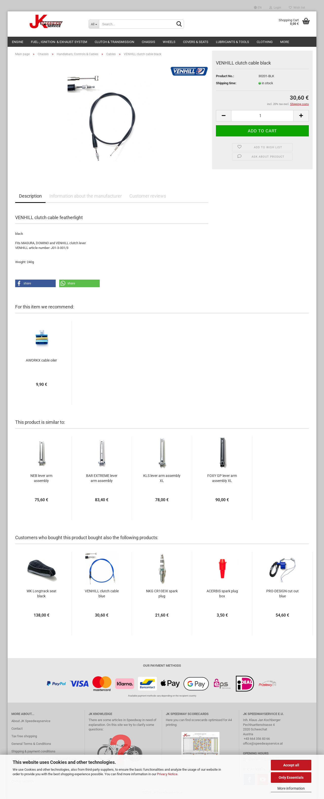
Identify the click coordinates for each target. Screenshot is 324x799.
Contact (17, 728)
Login (275, 7)
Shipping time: (226, 83)
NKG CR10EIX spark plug (162, 593)
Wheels (169, 42)
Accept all (291, 765)
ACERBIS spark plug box (222, 593)
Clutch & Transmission (114, 42)
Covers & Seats (195, 42)
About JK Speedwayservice (30, 721)
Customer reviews (147, 196)
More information (291, 788)
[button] (35, 283)
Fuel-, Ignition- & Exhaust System (59, 42)
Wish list (297, 7)
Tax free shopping (24, 736)
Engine (17, 42)
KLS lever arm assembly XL (161, 478)
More (284, 42)
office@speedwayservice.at (263, 743)
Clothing (265, 42)
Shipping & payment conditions (33, 751)
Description (30, 196)
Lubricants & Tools (232, 42)
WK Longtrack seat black (41, 593)
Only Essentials (291, 777)
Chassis (148, 42)
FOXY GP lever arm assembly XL (222, 478)
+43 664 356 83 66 (257, 739)
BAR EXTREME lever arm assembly (101, 478)
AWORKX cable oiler (41, 360)
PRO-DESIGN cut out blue (282, 593)
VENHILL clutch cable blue (102, 593)
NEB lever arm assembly (41, 478)
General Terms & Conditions (31, 744)
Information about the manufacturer (85, 196)
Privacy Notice (167, 774)
